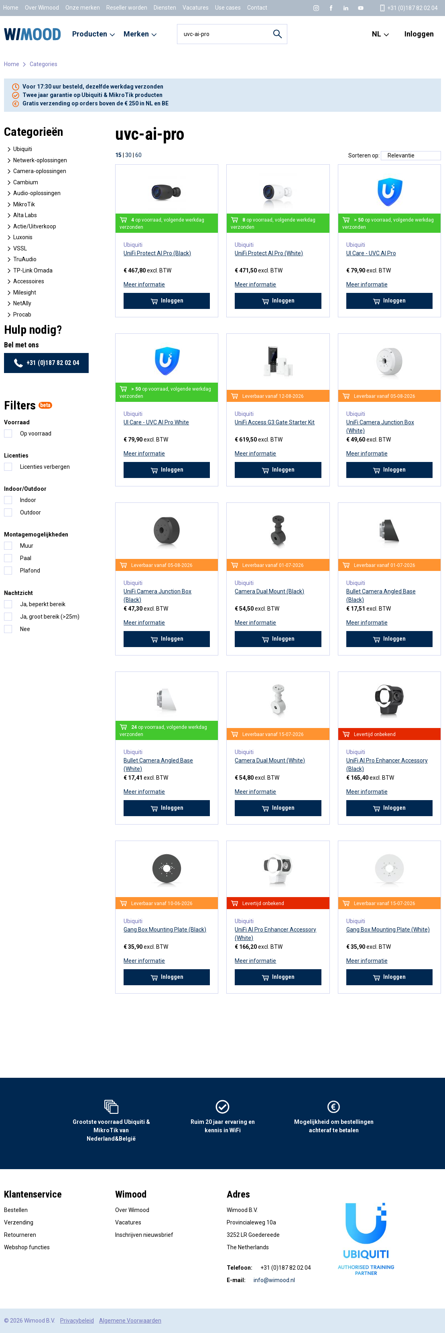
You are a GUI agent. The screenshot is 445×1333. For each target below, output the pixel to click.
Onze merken (82, 7)
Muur (26, 545)
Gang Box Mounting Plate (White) (388, 929)
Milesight (21, 292)
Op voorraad (35, 433)
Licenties (16, 455)
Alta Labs (21, 215)
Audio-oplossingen (33, 193)
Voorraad (17, 422)
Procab (18, 314)
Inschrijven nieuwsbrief (144, 1235)
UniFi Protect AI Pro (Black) (157, 253)
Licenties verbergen (45, 467)
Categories (43, 64)
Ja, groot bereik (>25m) (49, 616)
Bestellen (16, 1210)
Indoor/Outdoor (25, 489)
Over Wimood (42, 7)
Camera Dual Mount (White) (270, 760)
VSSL (16, 248)
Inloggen (419, 34)
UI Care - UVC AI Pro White (156, 422)
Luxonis (19, 237)
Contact (257, 7)
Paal (25, 558)
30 (128, 155)
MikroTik (20, 204)
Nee (25, 629)
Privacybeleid (77, 1320)
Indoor (28, 500)
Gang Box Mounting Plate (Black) (165, 929)
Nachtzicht (18, 593)
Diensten (165, 7)
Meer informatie (144, 284)
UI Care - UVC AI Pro (371, 253)
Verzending (18, 1222)
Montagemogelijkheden (36, 534)
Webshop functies (27, 1247)
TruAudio (21, 259)
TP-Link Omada (29, 270)
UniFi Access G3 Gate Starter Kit (275, 422)
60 (138, 155)
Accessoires (25, 281)
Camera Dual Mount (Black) (269, 591)
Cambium (22, 182)
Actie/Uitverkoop (31, 226)
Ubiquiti (19, 149)
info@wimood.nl (274, 1280)
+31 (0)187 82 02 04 (46, 363)
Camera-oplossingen (36, 171)
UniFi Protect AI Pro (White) (269, 253)
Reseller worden (126, 7)
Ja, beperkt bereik (42, 604)
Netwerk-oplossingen (36, 160)
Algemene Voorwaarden (130, 1320)
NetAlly (18, 303)
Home (10, 7)
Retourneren (20, 1235)
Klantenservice (33, 1194)
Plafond (30, 570)
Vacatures (196, 7)
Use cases (228, 7)
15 (118, 155)
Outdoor (30, 512)
